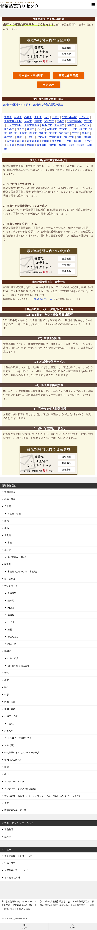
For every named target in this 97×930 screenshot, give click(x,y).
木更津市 (59, 125)
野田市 (88, 121)
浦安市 (38, 121)
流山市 (60, 121)
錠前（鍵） (9, 745)
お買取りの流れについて (16, 870)
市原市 (55, 117)
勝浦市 (33, 133)
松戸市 (28, 117)
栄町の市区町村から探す (17, 104)
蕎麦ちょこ (13, 636)
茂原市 (20, 129)
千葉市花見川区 (13, 121)
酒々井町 (69, 137)
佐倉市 (28, 121)
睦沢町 (78, 141)
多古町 (10, 141)
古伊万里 (12, 593)
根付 (6, 774)
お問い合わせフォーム (42, 299)
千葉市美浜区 (31, 125)
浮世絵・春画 (14, 513)
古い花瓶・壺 (11, 586)
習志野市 (49, 121)
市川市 (38, 117)
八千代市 (84, 117)
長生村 (88, 141)
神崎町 (88, 137)
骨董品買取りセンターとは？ (18, 856)
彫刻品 (7, 651)
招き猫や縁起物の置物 (18, 665)
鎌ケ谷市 (9, 129)
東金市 (23, 133)
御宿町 (53, 145)
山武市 (30, 137)
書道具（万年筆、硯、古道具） (23, 571)
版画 (6, 521)
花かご (11, 723)
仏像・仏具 (13, 658)
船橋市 (18, 117)
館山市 (13, 133)
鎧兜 (6, 680)
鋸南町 (63, 145)
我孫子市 (47, 125)
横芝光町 (57, 141)
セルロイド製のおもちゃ (20, 738)
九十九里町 (33, 141)
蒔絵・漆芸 (9, 701)
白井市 (75, 133)
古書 (10, 542)
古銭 (6, 673)
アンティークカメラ (14, 781)
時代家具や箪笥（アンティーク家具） (23, 752)
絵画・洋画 (9, 499)
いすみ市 (42, 137)
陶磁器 (11, 607)
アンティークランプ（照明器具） (20, 788)
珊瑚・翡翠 (9, 709)
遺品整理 (8, 829)
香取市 (63, 129)
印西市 (40, 129)
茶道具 (7, 564)
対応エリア (9, 863)
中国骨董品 (9, 492)
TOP (18, 901)
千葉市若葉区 (14, 125)
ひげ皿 (11, 622)
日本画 (7, 506)
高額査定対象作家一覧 (15, 810)
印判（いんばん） (13, 759)
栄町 (79, 137)
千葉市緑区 (83, 125)
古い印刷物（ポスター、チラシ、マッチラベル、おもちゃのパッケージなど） (42, 796)
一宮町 (68, 141)
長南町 (30, 145)
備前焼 (11, 615)
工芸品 (7, 550)
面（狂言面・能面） (17, 557)
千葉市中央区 (69, 117)
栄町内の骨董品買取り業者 (48, 104)
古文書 (7, 535)
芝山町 (45, 141)
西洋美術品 (9, 578)
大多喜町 (42, 145)
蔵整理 (7, 837)
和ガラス (12, 644)
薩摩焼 (11, 600)
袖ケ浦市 (64, 133)
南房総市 (9, 137)
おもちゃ (8, 730)
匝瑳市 (20, 137)
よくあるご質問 (12, 877)
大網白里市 (55, 137)
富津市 (53, 133)
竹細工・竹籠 (11, 716)
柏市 (46, 117)
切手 (6, 694)
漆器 (10, 629)
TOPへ (72, 926)
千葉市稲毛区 (74, 121)
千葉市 (8, 117)
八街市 (73, 129)
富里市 (85, 133)
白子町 (10, 145)
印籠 (6, 767)
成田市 (70, 125)
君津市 (30, 129)
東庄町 (20, 141)
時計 (6, 687)
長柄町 (20, 145)
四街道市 (52, 129)
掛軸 (6, 528)
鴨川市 (43, 133)
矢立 (6, 803)
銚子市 (83, 129)
